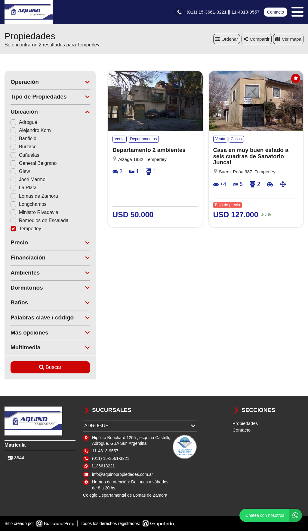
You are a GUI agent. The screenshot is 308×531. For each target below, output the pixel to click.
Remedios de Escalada (40, 220)
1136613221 (103, 465)
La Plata (24, 187)
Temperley (26, 228)
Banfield (23, 138)
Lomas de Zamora (34, 196)
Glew (20, 171)
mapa (288, 39)
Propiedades (245, 423)
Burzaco (24, 146)
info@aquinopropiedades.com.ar (122, 474)
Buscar (50, 367)
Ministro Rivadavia (34, 212)
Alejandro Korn (31, 130)
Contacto (275, 12)
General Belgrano (34, 163)
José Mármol (29, 179)
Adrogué (24, 122)
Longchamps (29, 204)
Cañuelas (25, 155)
